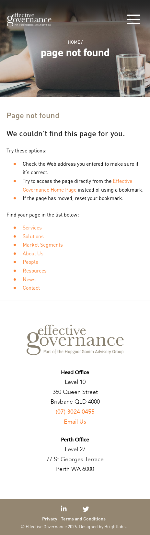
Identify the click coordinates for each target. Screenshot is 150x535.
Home (74, 42)
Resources (35, 270)
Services (32, 227)
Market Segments (43, 244)
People (30, 261)
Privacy (49, 518)
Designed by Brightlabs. (103, 526)
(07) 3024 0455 (75, 412)
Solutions (33, 236)
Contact (31, 287)
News (29, 279)
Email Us (75, 422)
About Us (33, 253)
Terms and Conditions (83, 518)
